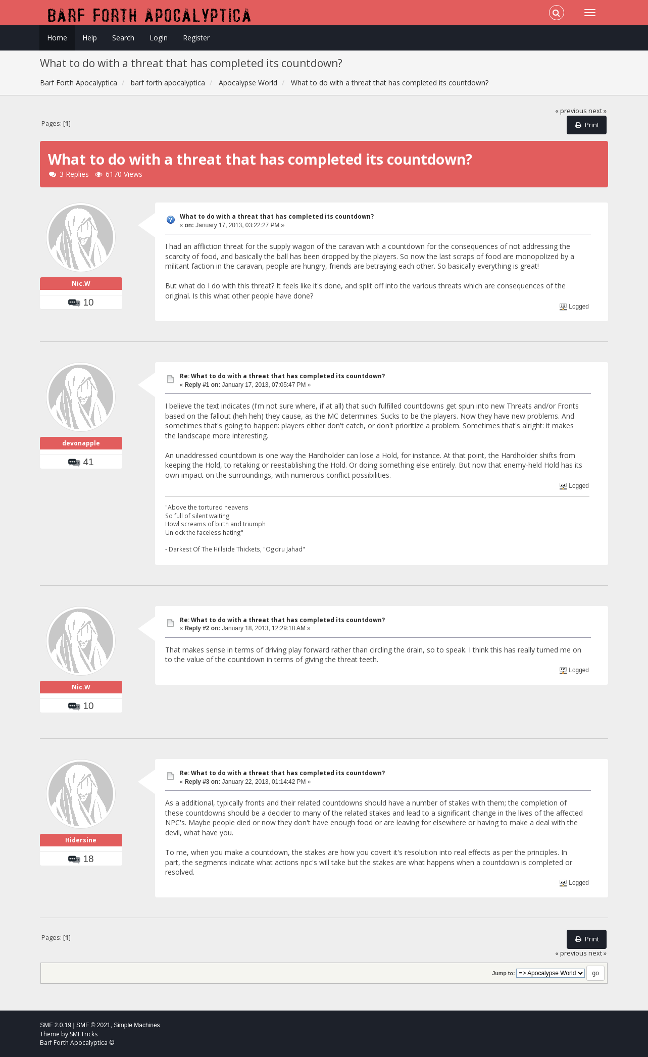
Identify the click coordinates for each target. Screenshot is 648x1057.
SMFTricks (83, 1034)
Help (89, 37)
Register (196, 37)
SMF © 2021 (93, 1025)
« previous (571, 111)
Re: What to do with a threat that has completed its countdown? (282, 376)
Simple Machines (137, 1025)
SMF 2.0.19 (55, 1025)
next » (597, 111)
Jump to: (503, 973)
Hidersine (80, 840)
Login (158, 37)
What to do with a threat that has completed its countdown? (277, 216)
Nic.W (81, 283)
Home (57, 37)
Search (123, 37)
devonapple (81, 443)
